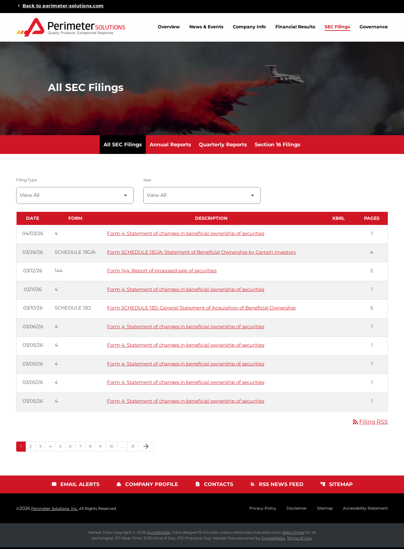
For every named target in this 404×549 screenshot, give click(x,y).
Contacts (214, 486)
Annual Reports (170, 146)
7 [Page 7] (82, 447)
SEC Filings (337, 27)
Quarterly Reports (223, 146)
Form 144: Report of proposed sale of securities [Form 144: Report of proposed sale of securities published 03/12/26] (162, 272)
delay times (293, 534)
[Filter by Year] (202, 197)
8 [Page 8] (92, 447)
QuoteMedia (158, 534)
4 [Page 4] (52, 447)
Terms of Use (299, 539)
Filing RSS (370, 423)
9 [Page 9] (102, 447)
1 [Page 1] (23, 447)
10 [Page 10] (113, 447)
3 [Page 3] (42, 447)
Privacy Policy (262, 510)
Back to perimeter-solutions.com (63, 5)
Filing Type (26, 181)
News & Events (206, 27)
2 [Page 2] (32, 447)
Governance (374, 27)
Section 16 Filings (277, 146)
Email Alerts (75, 486)
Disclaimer (296, 510)
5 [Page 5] (62, 447)
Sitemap (336, 486)
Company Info (249, 27)
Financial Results (295, 27)
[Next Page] (146, 448)
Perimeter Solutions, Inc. (54, 510)
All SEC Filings (123, 146)
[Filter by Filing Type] (75, 197)
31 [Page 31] (134, 447)
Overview (169, 27)
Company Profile (147, 486)
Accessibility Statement (365, 510)
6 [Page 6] (72, 447)
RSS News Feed (276, 486)
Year (147, 181)
